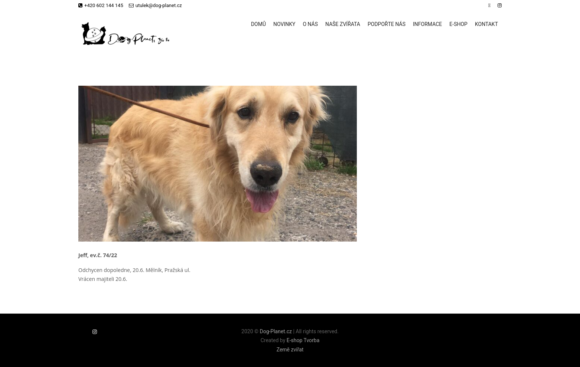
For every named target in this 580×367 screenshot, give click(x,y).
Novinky (284, 24)
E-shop (458, 24)
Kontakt (486, 24)
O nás (310, 24)
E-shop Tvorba (303, 340)
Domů (258, 24)
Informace (427, 24)
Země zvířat (290, 350)
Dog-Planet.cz (275, 331)
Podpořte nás (386, 24)
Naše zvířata (342, 24)
